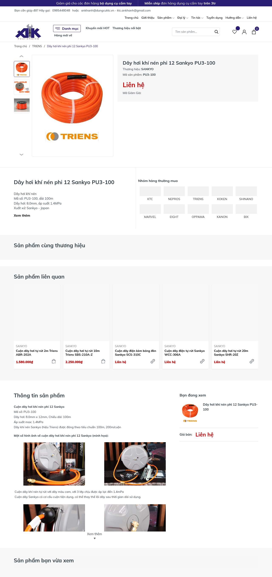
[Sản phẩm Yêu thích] (234, 31)
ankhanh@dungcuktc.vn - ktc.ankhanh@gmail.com (116, 10)
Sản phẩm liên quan (39, 276)
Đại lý (182, 18)
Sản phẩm (165, 18)
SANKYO (21, 346)
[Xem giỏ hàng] (254, 32)
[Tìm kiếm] (216, 31)
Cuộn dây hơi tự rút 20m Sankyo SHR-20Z (231, 353)
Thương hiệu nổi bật (126, 28)
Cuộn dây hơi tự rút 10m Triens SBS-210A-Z (82, 353)
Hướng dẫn (234, 18)
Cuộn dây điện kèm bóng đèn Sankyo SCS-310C (135, 353)
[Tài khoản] (244, 31)
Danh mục (67, 28)
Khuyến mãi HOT (97, 28)
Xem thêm (22, 215)
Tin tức (197, 18)
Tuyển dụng (214, 18)
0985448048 (61, 10)
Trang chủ (131, 18)
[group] (72, 105)
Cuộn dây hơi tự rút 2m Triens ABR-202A (37, 353)
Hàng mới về (63, 35)
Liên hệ (252, 18)
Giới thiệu (147, 18)
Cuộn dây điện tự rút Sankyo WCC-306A (184, 353)
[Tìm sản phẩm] (196, 31)
